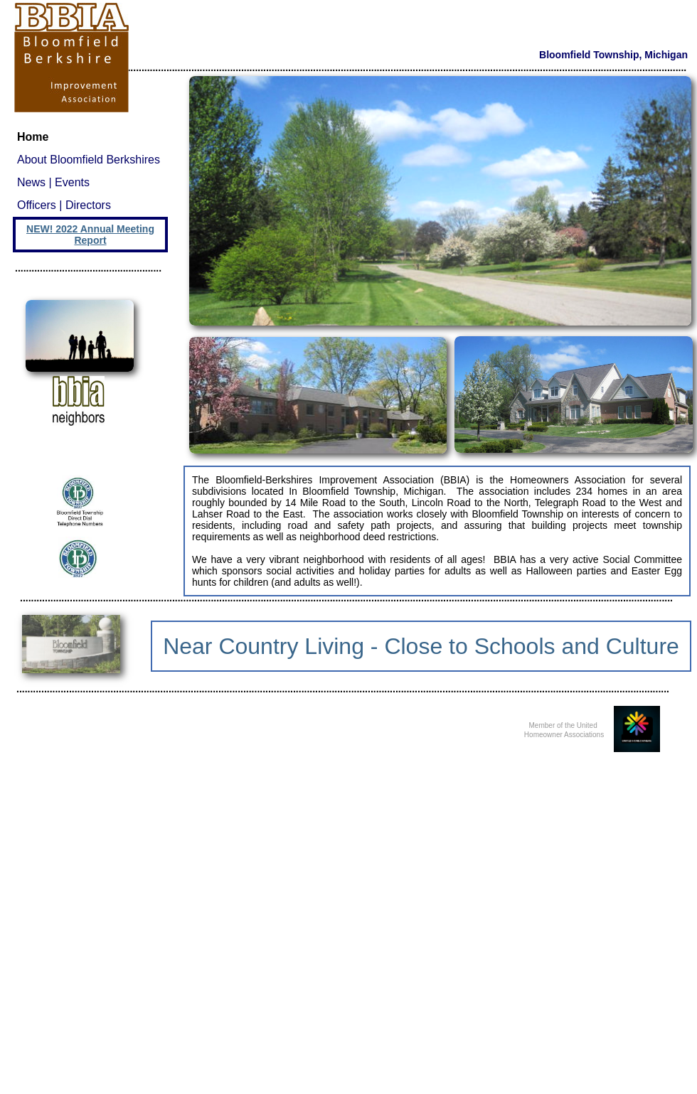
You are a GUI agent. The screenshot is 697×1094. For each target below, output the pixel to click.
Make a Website (398, 1083)
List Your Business (455, 1083)
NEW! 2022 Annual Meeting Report (90, 234)
